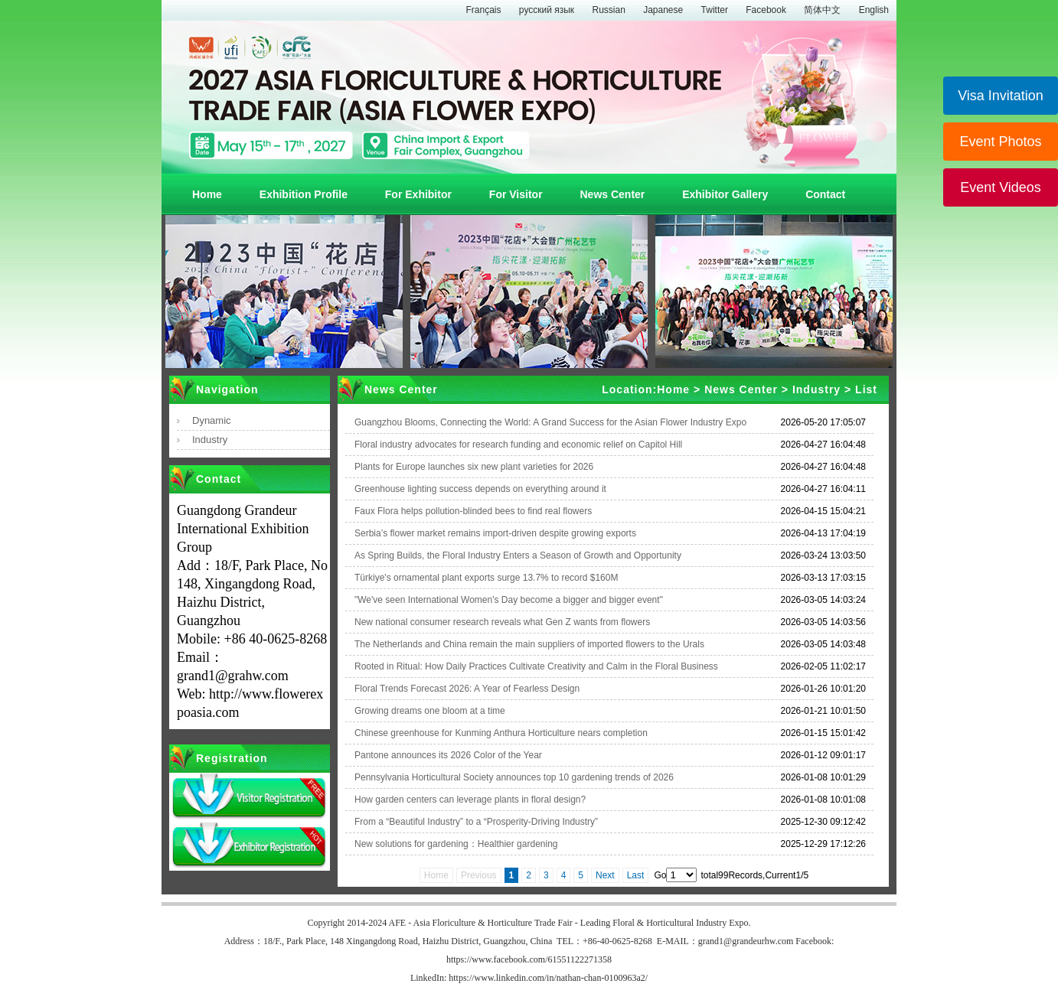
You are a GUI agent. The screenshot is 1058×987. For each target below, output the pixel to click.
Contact (825, 194)
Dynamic (211, 420)
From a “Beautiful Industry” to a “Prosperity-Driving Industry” (476, 821)
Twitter (714, 10)
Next (605, 875)
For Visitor (516, 194)
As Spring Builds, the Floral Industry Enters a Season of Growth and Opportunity (517, 555)
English (874, 10)
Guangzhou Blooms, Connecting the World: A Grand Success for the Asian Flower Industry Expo (550, 422)
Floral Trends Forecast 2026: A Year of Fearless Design (467, 688)
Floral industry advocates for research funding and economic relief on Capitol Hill (518, 444)
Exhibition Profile (304, 194)
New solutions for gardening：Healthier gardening (456, 844)
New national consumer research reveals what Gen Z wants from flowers (502, 622)
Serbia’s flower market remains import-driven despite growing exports (495, 533)
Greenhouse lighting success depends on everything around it (480, 489)
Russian (608, 10)
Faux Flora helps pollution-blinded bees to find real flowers (473, 511)
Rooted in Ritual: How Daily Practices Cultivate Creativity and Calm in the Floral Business (536, 666)
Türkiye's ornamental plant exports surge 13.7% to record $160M (486, 577)
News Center (612, 194)
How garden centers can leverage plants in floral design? (470, 799)
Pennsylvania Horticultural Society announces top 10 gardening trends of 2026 (514, 777)
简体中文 (822, 10)
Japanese (663, 10)
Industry (209, 439)
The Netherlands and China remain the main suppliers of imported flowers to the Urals (529, 644)
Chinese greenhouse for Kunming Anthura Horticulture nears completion (501, 733)
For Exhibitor (418, 194)
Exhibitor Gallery (725, 194)
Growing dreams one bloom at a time (429, 710)
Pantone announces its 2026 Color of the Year (448, 755)
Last (636, 875)
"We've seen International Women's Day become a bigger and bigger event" (508, 599)
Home (207, 194)
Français (483, 10)
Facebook (766, 10)
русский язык (546, 10)
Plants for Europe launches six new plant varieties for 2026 (473, 466)
